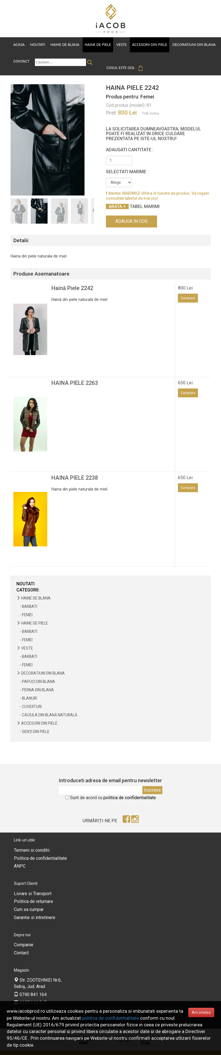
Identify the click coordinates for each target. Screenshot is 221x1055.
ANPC (20, 858)
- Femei (24, 606)
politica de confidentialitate (129, 789)
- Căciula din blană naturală (46, 706)
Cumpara (188, 290)
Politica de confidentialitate (40, 850)
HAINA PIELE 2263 (74, 374)
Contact (21, 59)
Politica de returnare (33, 893)
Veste (118, 44)
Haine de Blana (63, 44)
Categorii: (27, 582)
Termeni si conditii (31, 842)
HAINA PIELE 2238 (74, 469)
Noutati (36, 44)
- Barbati (26, 598)
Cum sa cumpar (29, 901)
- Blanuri (26, 690)
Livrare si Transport (32, 885)
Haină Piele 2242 (72, 279)
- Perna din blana (35, 681)
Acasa (19, 44)
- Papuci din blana (35, 673)
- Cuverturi (29, 698)
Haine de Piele (95, 44)
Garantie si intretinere (34, 909)
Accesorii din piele (144, 44)
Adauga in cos (131, 213)
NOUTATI (25, 575)
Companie (23, 936)
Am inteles (201, 1012)
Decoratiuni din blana (188, 44)
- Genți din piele (32, 723)
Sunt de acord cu (113, 789)
